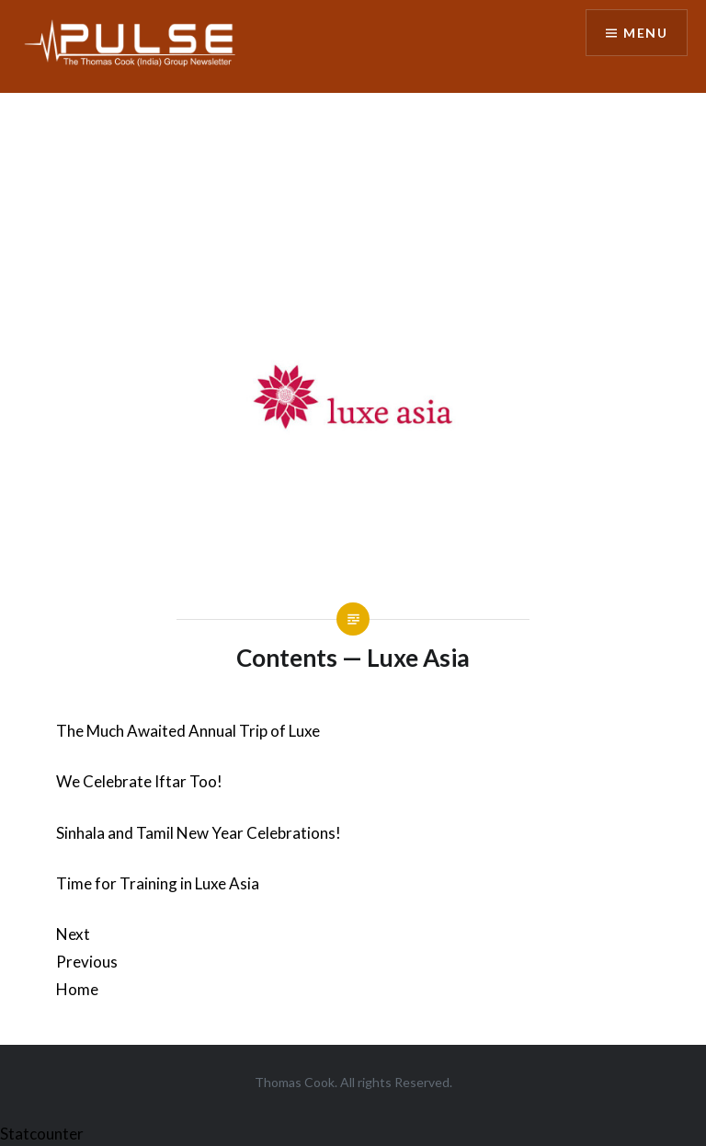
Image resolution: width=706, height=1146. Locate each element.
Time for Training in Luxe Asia (157, 883)
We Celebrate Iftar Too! (139, 781)
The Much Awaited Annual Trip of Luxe (188, 730)
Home (77, 989)
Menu (645, 32)
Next (73, 934)
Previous (87, 961)
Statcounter (42, 1133)
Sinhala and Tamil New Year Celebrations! (198, 832)
